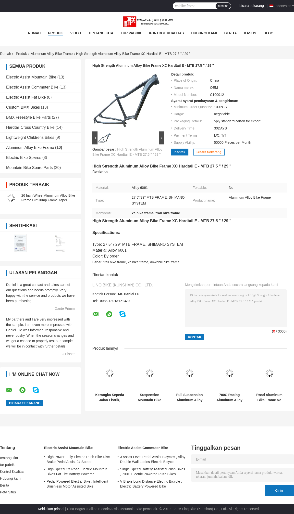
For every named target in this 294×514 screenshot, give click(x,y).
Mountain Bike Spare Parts (29, 168)
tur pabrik (131, 33)
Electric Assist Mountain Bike (31, 77)
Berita (230, 33)
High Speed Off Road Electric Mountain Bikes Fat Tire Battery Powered (77, 471)
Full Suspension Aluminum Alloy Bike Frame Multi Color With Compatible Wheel (189, 397)
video (75, 33)
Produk (55, 33)
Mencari (223, 6)
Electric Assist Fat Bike (26, 97)
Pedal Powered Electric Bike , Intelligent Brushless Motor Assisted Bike (77, 483)
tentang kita (100, 33)
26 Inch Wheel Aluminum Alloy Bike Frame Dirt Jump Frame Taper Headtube (48, 200)
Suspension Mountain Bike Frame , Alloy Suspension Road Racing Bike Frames (149, 397)
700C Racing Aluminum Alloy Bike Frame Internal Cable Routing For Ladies (229, 397)
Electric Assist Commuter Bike (32, 87)
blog (268, 33)
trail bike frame (114, 262)
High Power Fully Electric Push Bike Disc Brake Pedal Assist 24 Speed (78, 459)
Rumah (34, 33)
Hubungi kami (204, 33)
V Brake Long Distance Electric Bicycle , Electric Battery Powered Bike (151, 483)
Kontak (179, 152)
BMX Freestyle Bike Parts (28, 117)
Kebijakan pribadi (51, 509)
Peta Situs (8, 492)
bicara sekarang (251, 6)
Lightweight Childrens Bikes (30, 137)
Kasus (250, 33)
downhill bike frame (165, 262)
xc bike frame (138, 262)
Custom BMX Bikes (23, 107)
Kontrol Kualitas (166, 33)
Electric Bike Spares (23, 157)
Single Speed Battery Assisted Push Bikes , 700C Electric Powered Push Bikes (152, 471)
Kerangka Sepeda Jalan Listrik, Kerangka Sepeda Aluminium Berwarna (109, 397)
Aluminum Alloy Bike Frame (52, 54)
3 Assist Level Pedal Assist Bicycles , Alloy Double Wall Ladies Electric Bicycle (152, 459)
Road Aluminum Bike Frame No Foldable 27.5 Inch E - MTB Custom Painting (269, 397)
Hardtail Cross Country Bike (30, 127)
